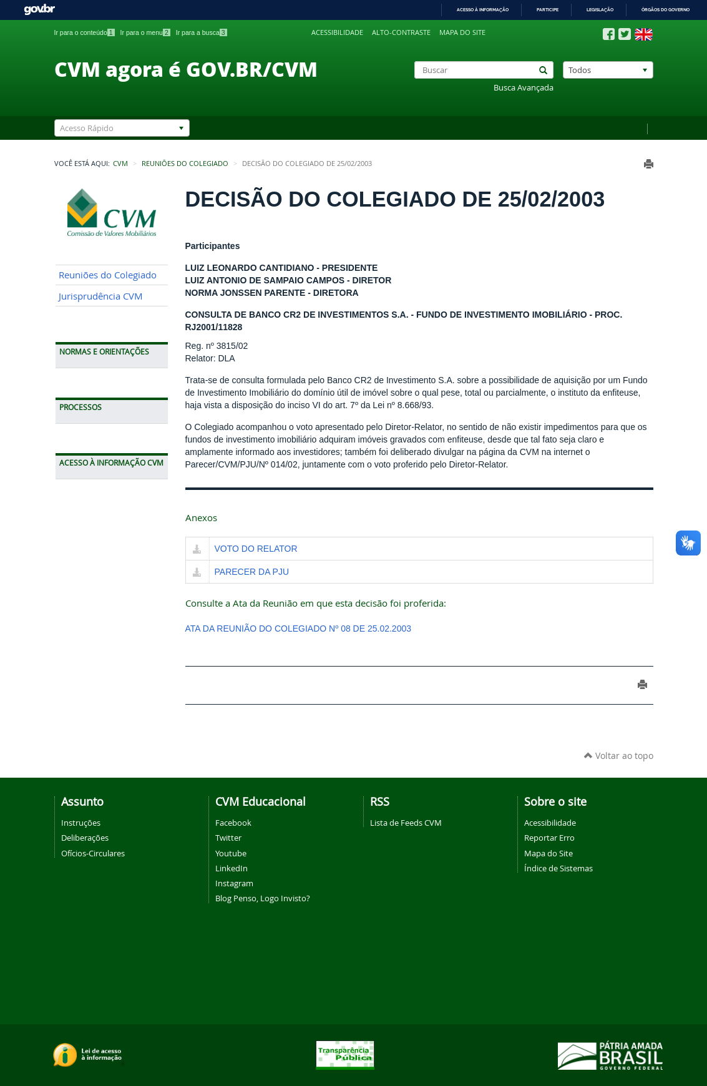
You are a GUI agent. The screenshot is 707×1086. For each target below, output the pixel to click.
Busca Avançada (523, 87)
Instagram (234, 883)
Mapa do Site (548, 853)
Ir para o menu (145, 32)
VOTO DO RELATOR (256, 549)
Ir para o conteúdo (84, 32)
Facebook (233, 822)
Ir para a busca (201, 32)
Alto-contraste (401, 32)
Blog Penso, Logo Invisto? (262, 898)
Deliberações (85, 837)
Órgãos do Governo (665, 9)
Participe (547, 9)
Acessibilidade (337, 32)
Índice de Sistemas (558, 868)
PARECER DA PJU (252, 572)
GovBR (39, 10)
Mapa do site (462, 32)
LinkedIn (231, 868)
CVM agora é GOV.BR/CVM (186, 68)
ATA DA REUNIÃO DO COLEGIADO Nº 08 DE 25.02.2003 (298, 629)
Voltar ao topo (618, 755)
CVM (120, 163)
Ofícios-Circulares (93, 853)
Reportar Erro (549, 837)
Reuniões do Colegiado (185, 163)
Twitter (228, 837)
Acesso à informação (483, 9)
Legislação (600, 9)
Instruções (80, 822)
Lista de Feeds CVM (406, 822)
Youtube (230, 853)
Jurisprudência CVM (101, 296)
